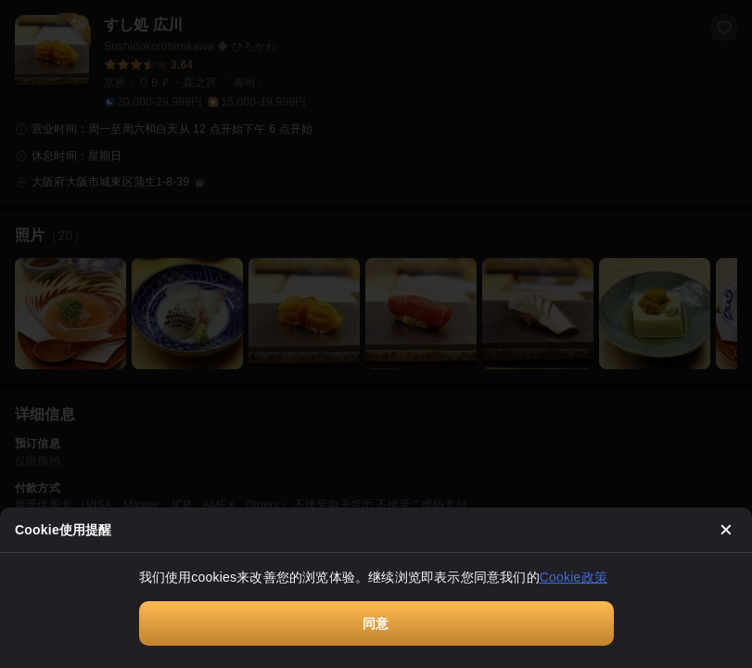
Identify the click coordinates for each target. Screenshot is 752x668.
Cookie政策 (573, 577)
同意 (376, 623)
